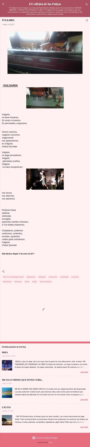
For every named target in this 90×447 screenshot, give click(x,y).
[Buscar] (86, 4)
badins (50, 442)
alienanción (31, 277)
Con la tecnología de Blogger (45, 438)
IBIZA (5, 352)
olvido (34, 282)
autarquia (42, 277)
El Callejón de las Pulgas (45, 4)
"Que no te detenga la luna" (13, 277)
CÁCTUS (6, 407)
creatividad (64, 277)
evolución (75, 277)
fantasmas (7, 282)
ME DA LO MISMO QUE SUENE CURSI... (22, 379)
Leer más (84, 372)
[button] (86, 21)
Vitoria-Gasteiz (45, 282)
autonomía (53, 277)
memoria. (18, 282)
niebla (27, 282)
